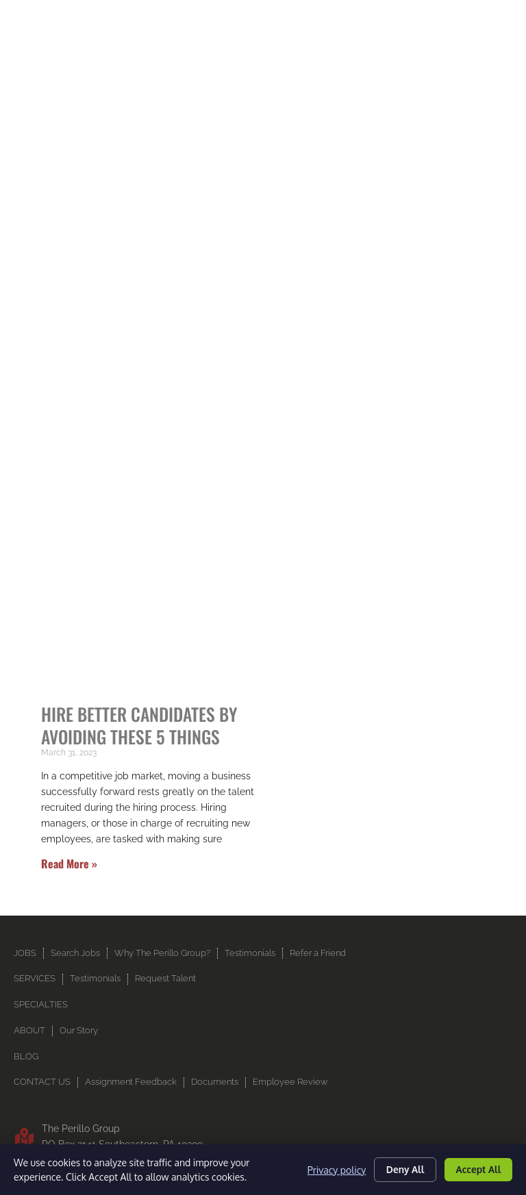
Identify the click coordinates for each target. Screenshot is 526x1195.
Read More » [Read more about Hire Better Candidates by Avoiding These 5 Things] (69, 783)
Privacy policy (330, 1169)
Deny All (401, 1169)
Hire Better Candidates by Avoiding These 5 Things (139, 644)
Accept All (476, 1169)
